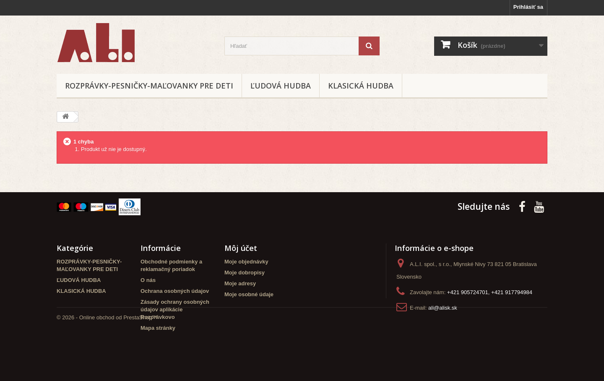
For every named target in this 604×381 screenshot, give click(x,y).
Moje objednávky (246, 261)
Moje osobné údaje (248, 294)
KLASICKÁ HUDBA (360, 86)
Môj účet (240, 248)
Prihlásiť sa (528, 7)
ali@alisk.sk (442, 308)
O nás (148, 280)
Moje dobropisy (244, 272)
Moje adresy (240, 283)
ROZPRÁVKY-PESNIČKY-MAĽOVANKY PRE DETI (149, 86)
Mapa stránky (158, 328)
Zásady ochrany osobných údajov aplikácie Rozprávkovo (175, 309)
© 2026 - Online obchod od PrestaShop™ (107, 358)
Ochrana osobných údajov (175, 291)
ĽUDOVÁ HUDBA (280, 86)
